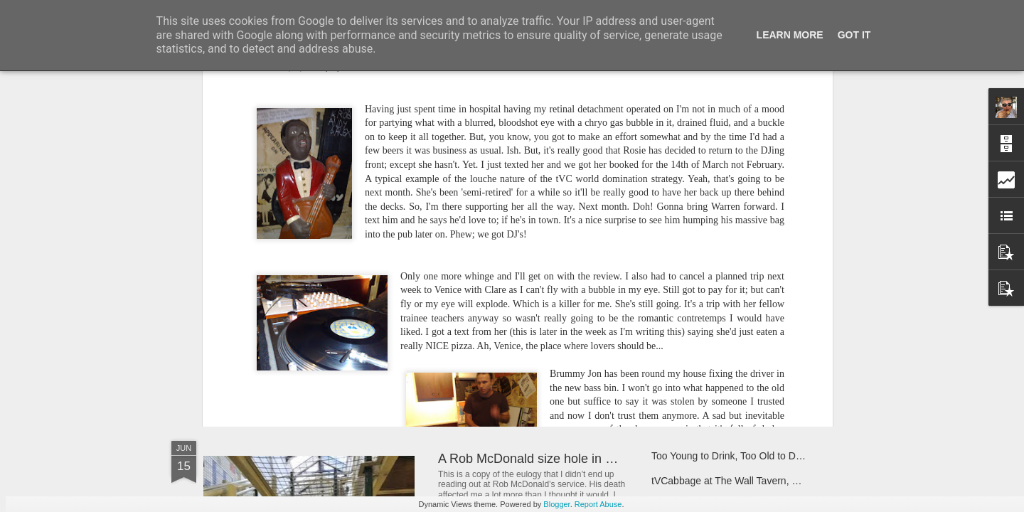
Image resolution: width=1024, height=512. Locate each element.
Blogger (556, 504)
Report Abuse (598, 504)
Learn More (790, 35)
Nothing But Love (268, 330)
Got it (854, 35)
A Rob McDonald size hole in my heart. (548, 459)
